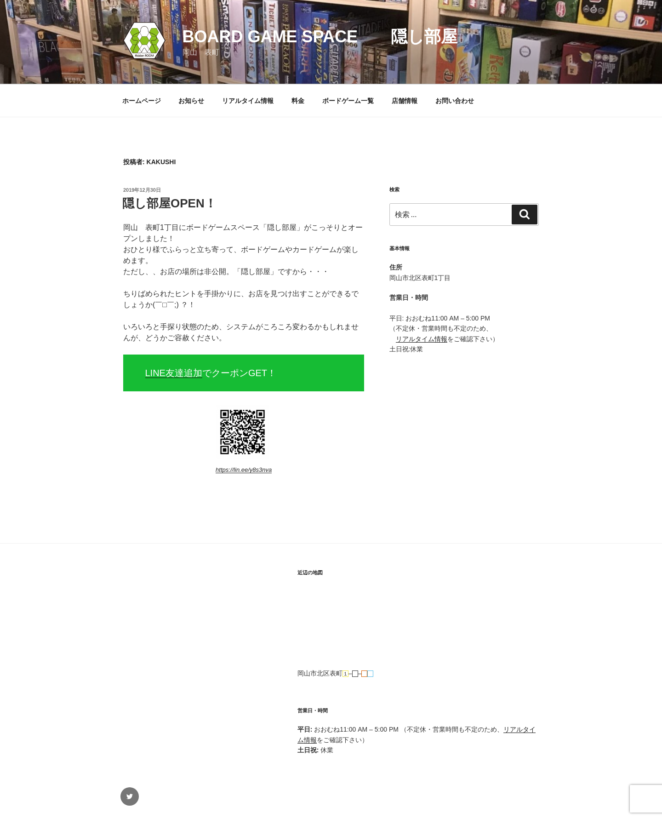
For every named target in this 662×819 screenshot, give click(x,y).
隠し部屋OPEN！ (169, 203)
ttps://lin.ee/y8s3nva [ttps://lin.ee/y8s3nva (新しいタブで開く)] (245, 469)
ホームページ (141, 100)
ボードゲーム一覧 (348, 100)
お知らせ (191, 100)
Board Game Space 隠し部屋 (320, 36)
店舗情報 (404, 100)
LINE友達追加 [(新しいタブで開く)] (173, 373)
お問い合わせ (454, 100)
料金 (297, 100)
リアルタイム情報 (248, 100)
